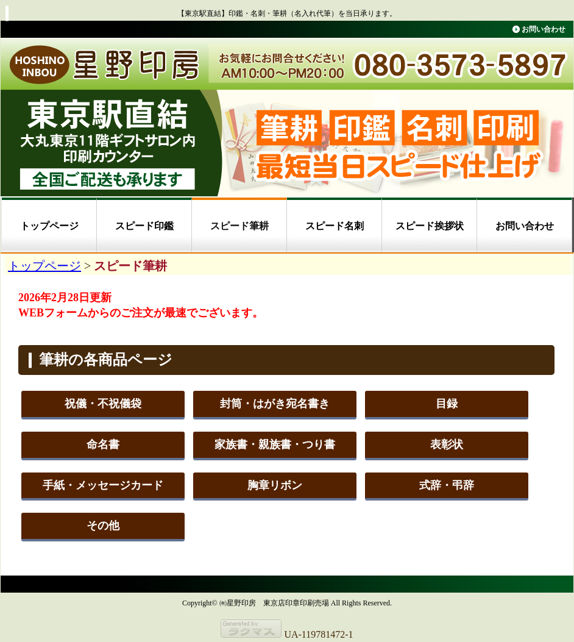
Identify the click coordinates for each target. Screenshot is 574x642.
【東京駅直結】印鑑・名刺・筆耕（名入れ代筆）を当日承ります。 (287, 13)
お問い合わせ (543, 29)
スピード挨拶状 (429, 226)
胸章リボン (274, 485)
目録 (447, 404)
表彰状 (446, 444)
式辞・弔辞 (446, 485)
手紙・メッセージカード (103, 485)
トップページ (49, 226)
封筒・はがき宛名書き (275, 404)
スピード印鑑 (144, 226)
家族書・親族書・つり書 (274, 444)
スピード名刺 (334, 226)
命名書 (103, 444)
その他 (103, 525)
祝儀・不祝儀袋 (103, 404)
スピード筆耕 (239, 226)
